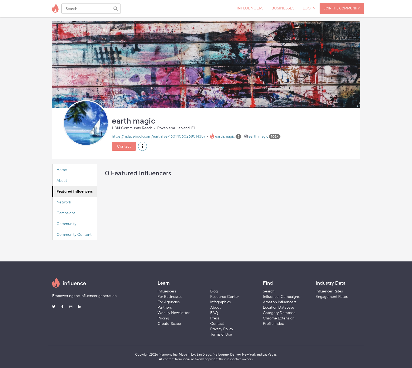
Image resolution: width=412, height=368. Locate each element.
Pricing (163, 318)
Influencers (167, 291)
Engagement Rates (332, 296)
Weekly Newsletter (174, 312)
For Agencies (169, 301)
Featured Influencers (74, 191)
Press (214, 318)
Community (66, 223)
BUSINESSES (283, 8)
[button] (142, 146)
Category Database (279, 312)
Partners (165, 307)
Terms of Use (221, 334)
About (61, 180)
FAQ (214, 312)
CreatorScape (169, 323)
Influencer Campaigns (281, 296)
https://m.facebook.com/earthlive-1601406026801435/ (158, 136)
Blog (214, 291)
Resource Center (224, 296)
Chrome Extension (278, 318)
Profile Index (273, 323)
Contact (124, 146)
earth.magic (225, 136)
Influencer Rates (329, 291)
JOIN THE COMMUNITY (342, 8)
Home (61, 169)
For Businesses (170, 296)
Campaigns (65, 212)
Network (63, 202)
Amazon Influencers (279, 301)
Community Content (74, 234)
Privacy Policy (221, 328)
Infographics (220, 301)
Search (268, 291)
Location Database (278, 307)
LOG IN (309, 8)
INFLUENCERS (250, 8)
